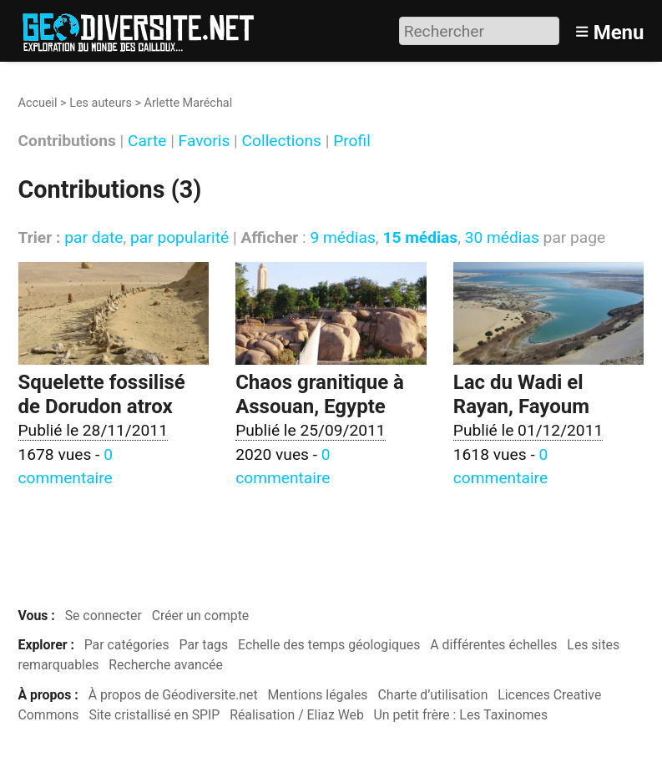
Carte (147, 141)
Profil (352, 141)
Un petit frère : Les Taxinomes (461, 715)
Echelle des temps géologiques (329, 645)
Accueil (38, 103)
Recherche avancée (166, 665)
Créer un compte (201, 615)
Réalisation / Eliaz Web (297, 715)
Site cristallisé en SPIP (154, 715)
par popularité (179, 237)
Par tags (204, 645)
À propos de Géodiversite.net (173, 695)
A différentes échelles (493, 645)
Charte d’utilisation (432, 695)
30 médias (502, 237)
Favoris (204, 141)
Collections (281, 141)
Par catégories (126, 645)
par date (93, 237)
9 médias (342, 237)
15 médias (419, 237)
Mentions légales (318, 695)
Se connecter (103, 615)
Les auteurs (100, 103)
